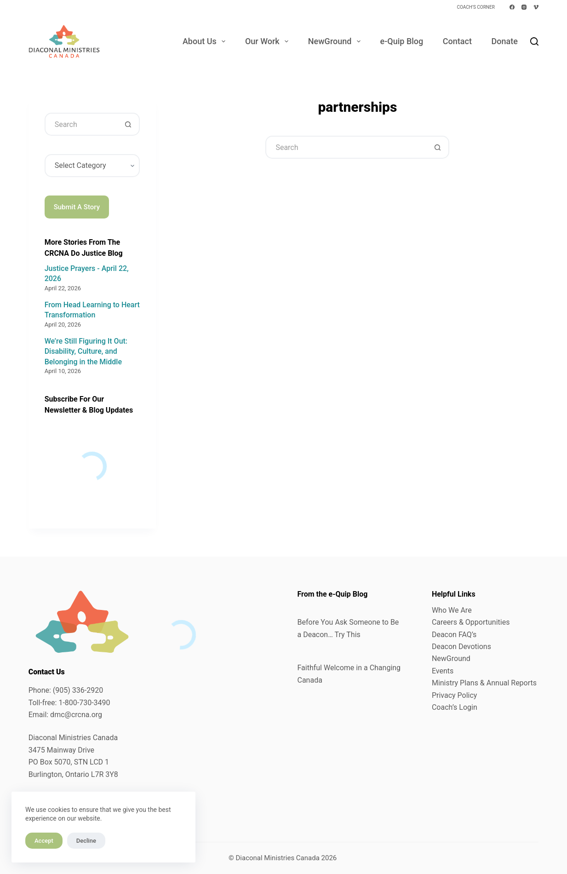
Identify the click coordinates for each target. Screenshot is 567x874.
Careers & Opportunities (471, 622)
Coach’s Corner (475, 7)
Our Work (268, 41)
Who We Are (452, 610)
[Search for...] (345, 147)
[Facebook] (512, 7)
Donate (504, 41)
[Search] (534, 41)
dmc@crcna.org (76, 714)
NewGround (336, 41)
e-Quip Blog (402, 41)
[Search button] (437, 147)
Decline (86, 840)
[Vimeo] (535, 7)
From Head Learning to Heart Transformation (92, 309)
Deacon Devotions (461, 646)
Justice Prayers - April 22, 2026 (87, 273)
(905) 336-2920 (78, 690)
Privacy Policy (454, 695)
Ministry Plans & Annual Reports (484, 682)
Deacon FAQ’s (454, 634)
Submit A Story (77, 207)
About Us (206, 41)
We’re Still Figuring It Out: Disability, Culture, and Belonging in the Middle (86, 351)
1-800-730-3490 (84, 702)
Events (442, 671)
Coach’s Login (454, 707)
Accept (43, 840)
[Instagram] (524, 7)
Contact (457, 41)
